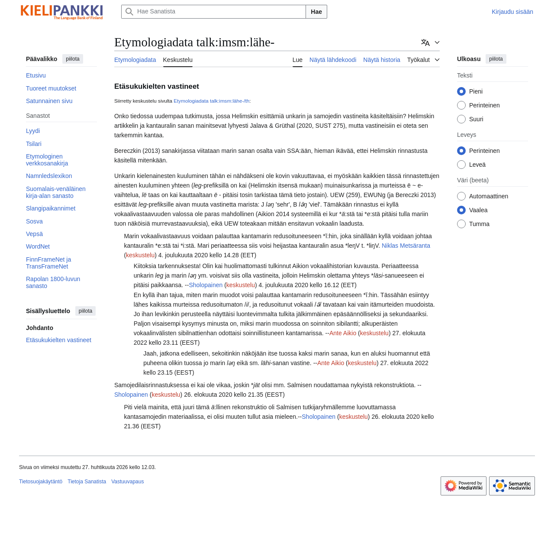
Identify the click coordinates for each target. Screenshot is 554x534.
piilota (72, 59)
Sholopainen (205, 285)
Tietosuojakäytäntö (40, 482)
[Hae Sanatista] (213, 12)
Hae (316, 11)
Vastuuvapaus (127, 482)
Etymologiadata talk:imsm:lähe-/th (211, 101)
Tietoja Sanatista (87, 482)
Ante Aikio (342, 333)
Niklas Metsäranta (406, 245)
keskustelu (140, 255)
